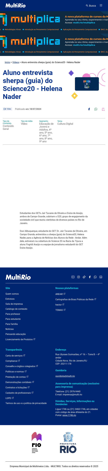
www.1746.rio (69, 415)
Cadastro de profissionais (19, 392)
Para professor (12, 314)
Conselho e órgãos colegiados (21, 366)
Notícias (9, 329)
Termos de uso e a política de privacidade (26, 403)
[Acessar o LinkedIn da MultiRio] (101, 277)
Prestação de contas (17, 376)
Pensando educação (15, 334)
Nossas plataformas (66, 288)
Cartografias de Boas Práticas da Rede (75, 299)
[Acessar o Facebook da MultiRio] (89, 277)
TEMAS (60, 309)
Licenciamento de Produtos (20, 339)
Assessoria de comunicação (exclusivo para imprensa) (77, 385)
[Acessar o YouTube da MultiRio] (73, 277)
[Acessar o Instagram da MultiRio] (78, 277)
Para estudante (13, 319)
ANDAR (60, 294)
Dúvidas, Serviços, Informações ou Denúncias (74, 403)
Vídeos (15, 62)
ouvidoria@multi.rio (65, 376)
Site (7, 288)
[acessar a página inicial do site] (15, 5)
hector (59, 304)
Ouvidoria (60, 370)
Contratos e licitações (17, 387)
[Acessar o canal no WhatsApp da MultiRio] (95, 277)
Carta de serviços (15, 355)
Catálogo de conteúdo (16, 309)
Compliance (12, 360)
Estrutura (9, 299)
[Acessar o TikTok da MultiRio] (84, 277)
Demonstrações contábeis (19, 382)
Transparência (13, 349)
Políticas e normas (16, 371)
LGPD (9, 398)
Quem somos (12, 294)
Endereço (60, 349)
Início (7, 62)
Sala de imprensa (14, 304)
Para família (11, 324)
